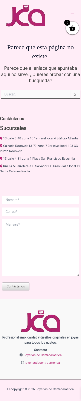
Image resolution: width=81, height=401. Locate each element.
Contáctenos (16, 286)
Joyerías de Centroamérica (43, 355)
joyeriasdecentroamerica (42, 363)
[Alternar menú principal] (72, 15)
